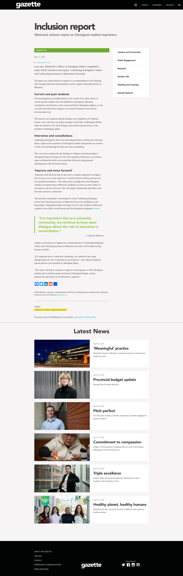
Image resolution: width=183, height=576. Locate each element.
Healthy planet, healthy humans (119, 504)
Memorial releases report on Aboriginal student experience (75, 35)
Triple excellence (107, 473)
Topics (37, 307)
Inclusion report (64, 26)
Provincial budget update (114, 379)
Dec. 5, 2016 (39, 57)
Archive (38, 556)
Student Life (39, 310)
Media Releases (41, 569)
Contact (38, 560)
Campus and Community (129, 52)
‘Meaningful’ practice (111, 348)
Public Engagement (127, 60)
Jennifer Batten (43, 62)
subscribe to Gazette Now (85, 317)
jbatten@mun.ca (61, 295)
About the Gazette (43, 552)
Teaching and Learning (58, 310)
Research (122, 68)
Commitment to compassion (117, 442)
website (96, 208)
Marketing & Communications (47, 565)
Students (47, 310)
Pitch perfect (104, 410)
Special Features (125, 93)
